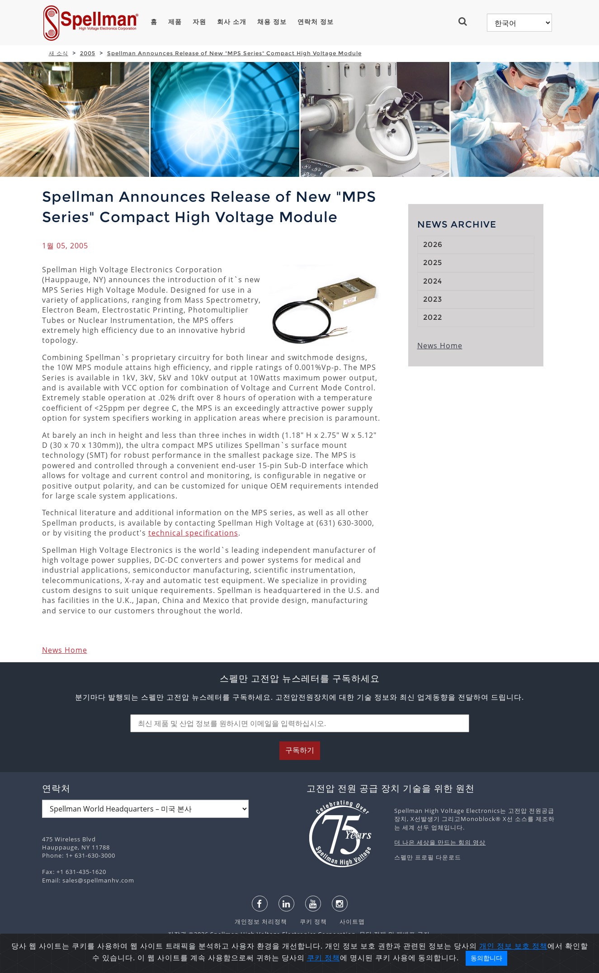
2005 (87, 53)
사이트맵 (347, 921)
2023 (432, 299)
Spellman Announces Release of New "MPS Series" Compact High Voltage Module (234, 53)
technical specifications (193, 533)
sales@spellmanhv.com (98, 880)
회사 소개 (231, 22)
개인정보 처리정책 (262, 921)
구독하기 (299, 750)
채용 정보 (272, 22)
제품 (175, 22)
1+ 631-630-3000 (90, 855)
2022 (432, 317)
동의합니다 (486, 958)
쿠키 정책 (309, 921)
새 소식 (58, 53)
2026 (433, 244)
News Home (64, 650)
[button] (466, 21)
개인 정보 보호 (505, 946)
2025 (432, 262)
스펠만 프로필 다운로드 (427, 857)
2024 (432, 281)
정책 (539, 946)
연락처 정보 (315, 22)
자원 (199, 22)
